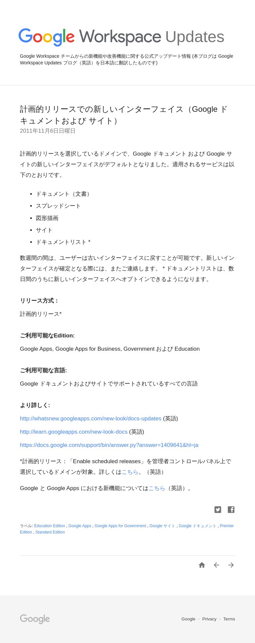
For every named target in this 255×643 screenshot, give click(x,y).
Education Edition (50, 526)
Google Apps (80, 526)
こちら (130, 472)
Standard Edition (50, 532)
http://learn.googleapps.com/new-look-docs (74, 432)
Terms (229, 618)
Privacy (209, 618)
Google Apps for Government (121, 526)
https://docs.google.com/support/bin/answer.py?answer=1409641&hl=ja (109, 445)
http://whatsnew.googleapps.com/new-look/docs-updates (90, 418)
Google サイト (162, 526)
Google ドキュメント (198, 526)
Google (189, 618)
